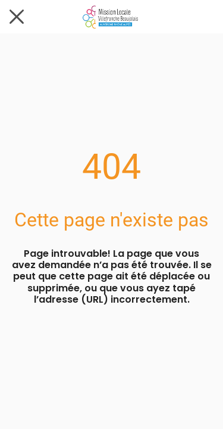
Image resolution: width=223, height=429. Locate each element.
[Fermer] (17, 17)
